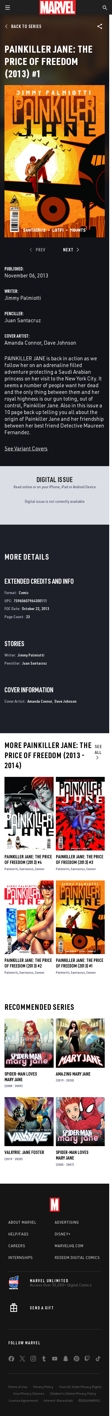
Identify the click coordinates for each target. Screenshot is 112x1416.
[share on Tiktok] (98, 1360)
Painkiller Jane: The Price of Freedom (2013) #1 (79, 963)
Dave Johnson (60, 342)
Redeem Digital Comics (77, 1257)
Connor (39, 869)
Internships (20, 1257)
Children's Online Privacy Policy (73, 1393)
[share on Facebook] (11, 1360)
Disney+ (63, 1234)
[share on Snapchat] (65, 1360)
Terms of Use (17, 1387)
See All (98, 752)
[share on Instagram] (33, 1360)
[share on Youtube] (55, 1360)
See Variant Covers (25, 448)
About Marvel (22, 1222)
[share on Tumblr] (44, 1360)
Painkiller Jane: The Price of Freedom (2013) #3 (79, 859)
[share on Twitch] (87, 1360)
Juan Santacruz (22, 320)
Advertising (67, 1222)
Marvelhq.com (69, 1246)
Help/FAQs (18, 1234)
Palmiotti (11, 869)
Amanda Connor (22, 342)
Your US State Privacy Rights (80, 1387)
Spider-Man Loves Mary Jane (20, 1076)
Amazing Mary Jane (73, 1074)
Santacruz (26, 869)
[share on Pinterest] (76, 1360)
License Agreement (23, 1400)
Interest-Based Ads (58, 1400)
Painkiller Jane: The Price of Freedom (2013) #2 (28, 963)
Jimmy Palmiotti (22, 298)
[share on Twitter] (22, 1360)
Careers (16, 1246)
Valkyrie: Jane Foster (24, 1152)
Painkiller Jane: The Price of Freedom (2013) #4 (28, 859)
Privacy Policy (43, 1387)
